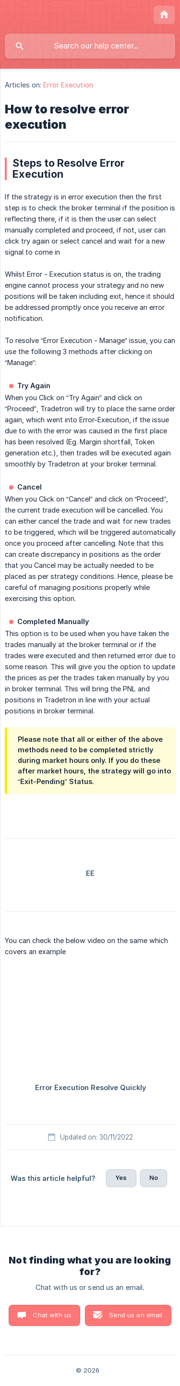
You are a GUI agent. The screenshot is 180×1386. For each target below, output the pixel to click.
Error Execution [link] (68, 85)
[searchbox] (90, 46)
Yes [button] (121, 1177)
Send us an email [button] (135, 1315)
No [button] (153, 1177)
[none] (164, 15)
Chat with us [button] (52, 1315)
